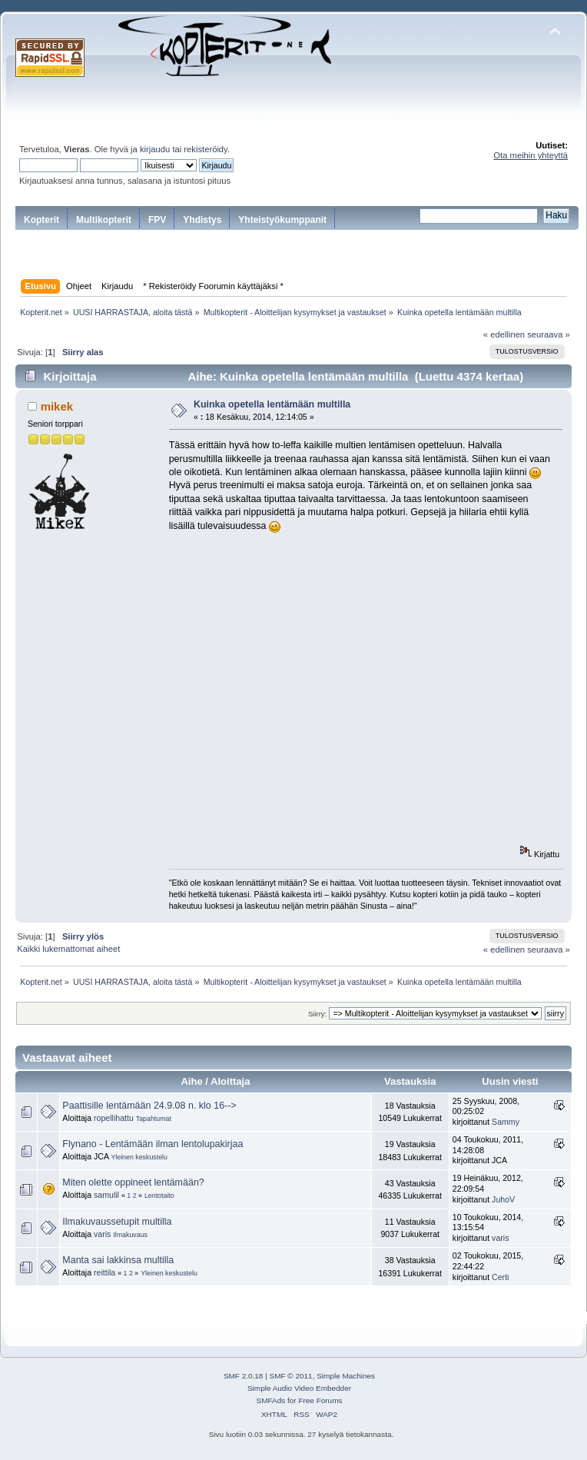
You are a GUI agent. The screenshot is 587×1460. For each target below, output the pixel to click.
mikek (57, 406)
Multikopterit (103, 220)
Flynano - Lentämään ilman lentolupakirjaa (152, 1144)
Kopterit (41, 220)
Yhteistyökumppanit (282, 220)
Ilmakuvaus (130, 1235)
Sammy (505, 1121)
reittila (104, 1272)
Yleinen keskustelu (139, 1157)
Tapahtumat (153, 1118)
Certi (500, 1277)
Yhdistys (202, 220)
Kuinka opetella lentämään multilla (272, 404)
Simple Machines (346, 1376)
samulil (106, 1194)
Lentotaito (159, 1195)
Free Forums (320, 1400)
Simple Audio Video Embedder (299, 1388)
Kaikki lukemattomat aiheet (68, 948)
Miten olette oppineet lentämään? (133, 1182)
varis (102, 1234)
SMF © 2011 (291, 1376)
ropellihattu (114, 1117)
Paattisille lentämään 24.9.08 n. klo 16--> (149, 1105)
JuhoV (503, 1199)
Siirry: (317, 1013)
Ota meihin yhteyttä (530, 155)
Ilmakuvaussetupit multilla (116, 1221)
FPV (157, 220)
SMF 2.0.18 (244, 1376)
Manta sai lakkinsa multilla (118, 1260)
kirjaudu (155, 149)
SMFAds (271, 1400)
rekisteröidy (205, 149)
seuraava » (548, 334)
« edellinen (504, 334)
